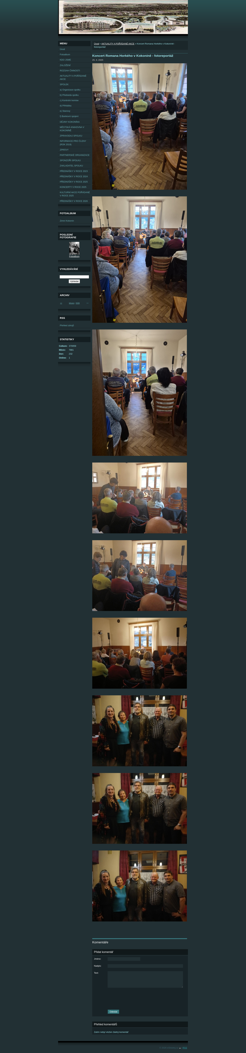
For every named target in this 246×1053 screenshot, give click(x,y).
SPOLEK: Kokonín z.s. (89, 21)
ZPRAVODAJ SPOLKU (71, 135)
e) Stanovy (65, 111)
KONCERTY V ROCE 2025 (73, 187)
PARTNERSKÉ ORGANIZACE (75, 155)
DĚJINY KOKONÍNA (70, 122)
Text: (96, 973)
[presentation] (140, 998)
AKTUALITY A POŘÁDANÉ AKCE (117, 43)
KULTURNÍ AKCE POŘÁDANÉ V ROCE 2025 (75, 194)
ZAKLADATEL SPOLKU (71, 165)
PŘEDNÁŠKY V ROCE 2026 (74, 201)
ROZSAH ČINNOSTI (70, 70)
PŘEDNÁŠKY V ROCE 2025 (74, 181)
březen (71, 303)
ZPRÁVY (64, 149)
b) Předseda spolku (69, 95)
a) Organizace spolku (70, 89)
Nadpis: (97, 966)
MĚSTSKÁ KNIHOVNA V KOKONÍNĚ (72, 129)
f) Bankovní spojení (69, 116)
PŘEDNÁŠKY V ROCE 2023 (74, 171)
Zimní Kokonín (67, 220)
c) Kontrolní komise (69, 100)
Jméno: (97, 959)
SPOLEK (64, 84)
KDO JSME (65, 59)
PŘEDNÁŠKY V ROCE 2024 (74, 176)
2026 (78, 303)
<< (61, 303)
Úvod (96, 43)
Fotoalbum (65, 54)
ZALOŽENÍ (65, 65)
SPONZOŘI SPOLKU (70, 160)
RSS (185, 1047)
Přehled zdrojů (67, 325)
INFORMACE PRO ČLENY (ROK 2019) (73, 143)
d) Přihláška (65, 105)
